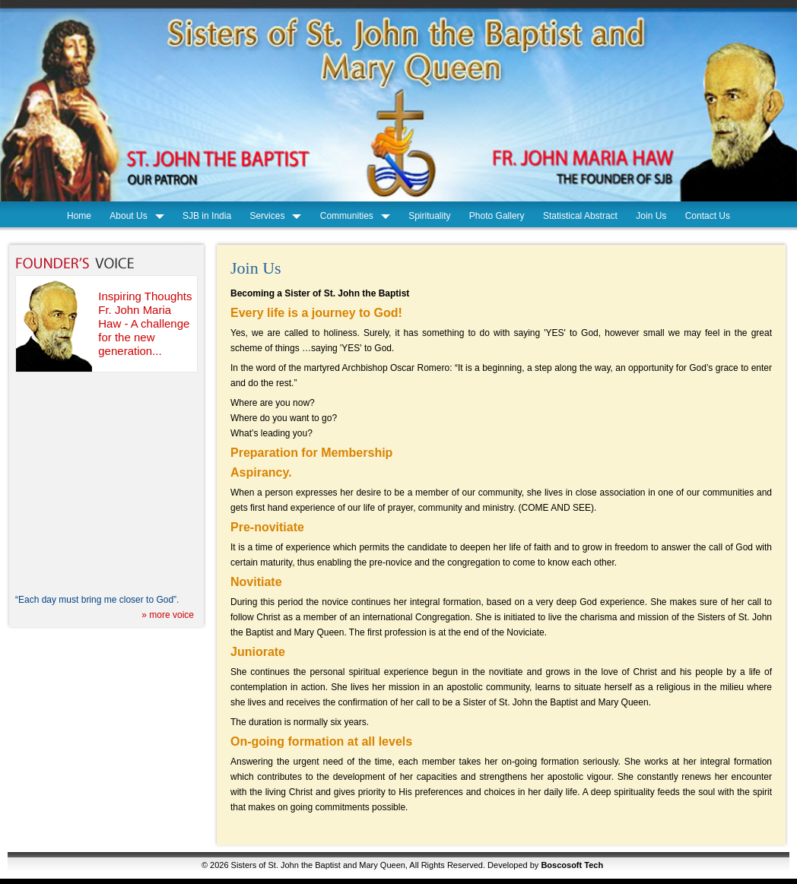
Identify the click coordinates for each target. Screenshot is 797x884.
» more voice (167, 615)
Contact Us (707, 216)
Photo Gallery (497, 216)
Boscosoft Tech (572, 865)
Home (79, 216)
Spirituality (429, 216)
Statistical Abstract (580, 216)
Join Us (651, 216)
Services (266, 216)
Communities (346, 216)
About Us (128, 216)
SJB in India (207, 216)
